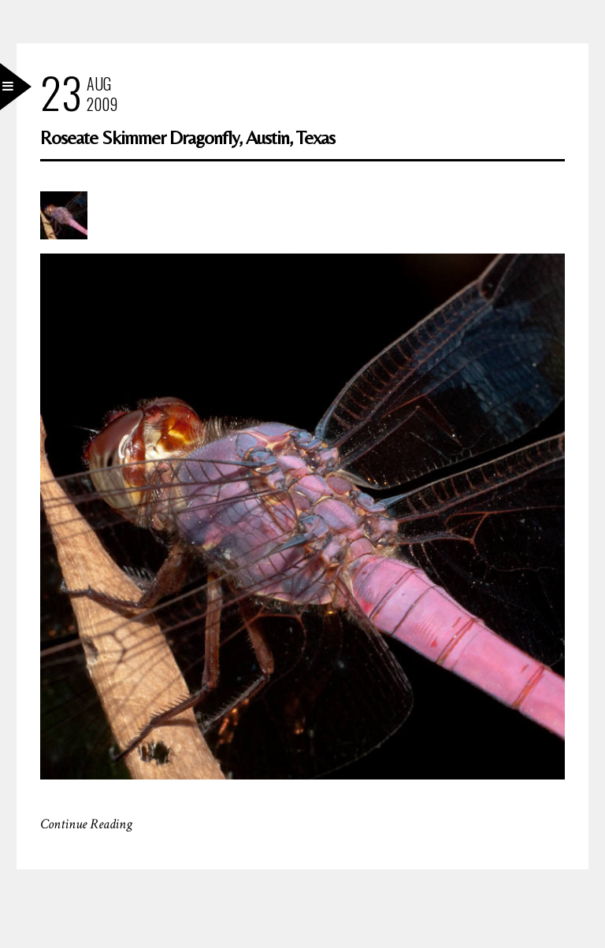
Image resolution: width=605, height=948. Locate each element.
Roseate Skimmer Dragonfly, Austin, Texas (187, 137)
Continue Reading (86, 824)
